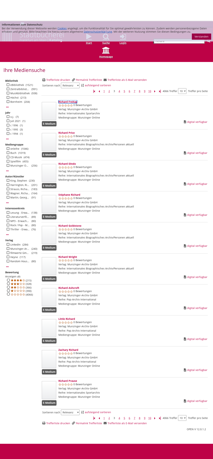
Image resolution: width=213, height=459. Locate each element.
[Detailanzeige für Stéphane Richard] (69, 173)
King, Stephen (18, 159)
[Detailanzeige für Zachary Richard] (68, 328)
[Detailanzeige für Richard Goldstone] (69, 204)
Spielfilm (15, 140)
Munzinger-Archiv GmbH (20, 227)
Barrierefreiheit (130, 444)
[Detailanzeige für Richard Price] (66, 111)
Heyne (14, 236)
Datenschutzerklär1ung (98, 10)
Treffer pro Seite (198, 70)
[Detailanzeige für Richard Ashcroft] (68, 266)
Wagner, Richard (20, 172)
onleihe (14, 127)
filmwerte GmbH (20, 231)
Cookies (62, 7)
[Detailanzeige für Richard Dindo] (67, 142)
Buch (13, 131)
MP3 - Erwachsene (20, 200)
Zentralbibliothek (20, 68)
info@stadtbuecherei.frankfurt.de (192, 450)
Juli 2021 (15, 99)
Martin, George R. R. (20, 176)
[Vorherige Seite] (99, 70)
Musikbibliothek (20, 72)
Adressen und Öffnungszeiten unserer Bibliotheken (33, 444)
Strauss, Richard (20, 168)
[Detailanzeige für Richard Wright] (67, 235)
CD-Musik (16, 136)
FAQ (66, 444)
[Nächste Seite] (155, 70)
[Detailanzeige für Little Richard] (66, 297)
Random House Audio (20, 240)
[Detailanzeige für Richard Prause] (67, 359)
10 (149, 70)
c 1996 (14, 104)
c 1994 (14, 112)
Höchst (14, 76)
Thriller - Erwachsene (20, 208)
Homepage (106, 35)
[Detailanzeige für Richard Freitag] (67, 80)
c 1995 (14, 108)
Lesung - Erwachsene (20, 191)
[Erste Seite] (94, 70)
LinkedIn (15, 223)
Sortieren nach (51, 64)
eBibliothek (17, 63)
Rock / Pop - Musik (20, 204)
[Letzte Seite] (160, 70)
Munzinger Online (20, 144)
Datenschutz (113, 444)
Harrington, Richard (20, 163)
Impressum (97, 444)
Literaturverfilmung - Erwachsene (20, 195)
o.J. (12, 95)
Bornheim (16, 80)
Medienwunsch (79, 444)
